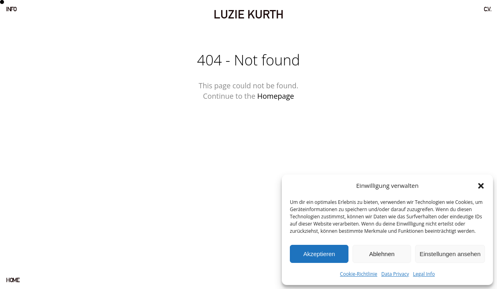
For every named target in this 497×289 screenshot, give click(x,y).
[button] (481, 186)
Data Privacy (395, 274)
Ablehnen (381, 253)
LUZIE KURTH (248, 14)
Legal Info (424, 274)
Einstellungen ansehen (450, 253)
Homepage (275, 96)
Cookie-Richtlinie (358, 274)
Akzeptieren (319, 253)
